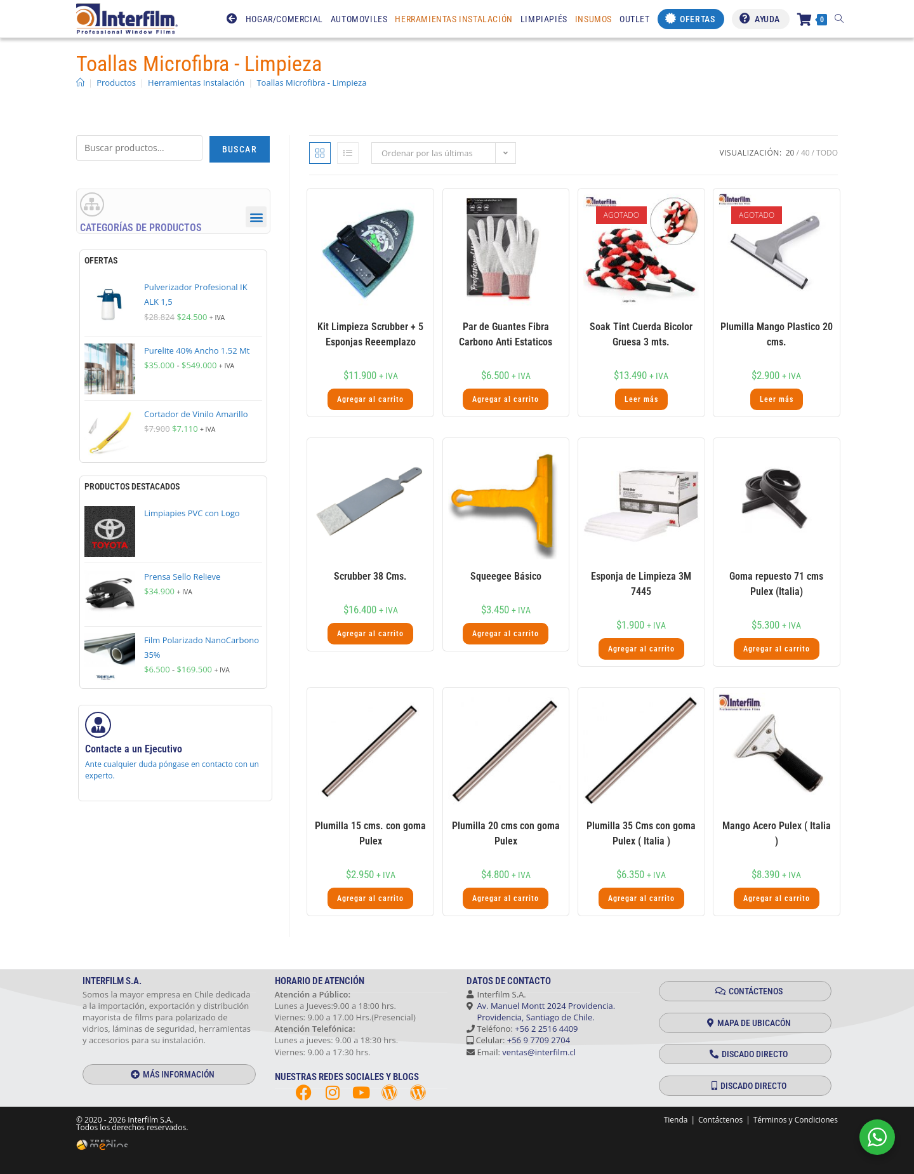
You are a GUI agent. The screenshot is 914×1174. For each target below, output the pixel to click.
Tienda (676, 1119)
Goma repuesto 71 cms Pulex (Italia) (776, 583)
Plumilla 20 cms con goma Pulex (506, 833)
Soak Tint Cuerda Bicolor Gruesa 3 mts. (641, 334)
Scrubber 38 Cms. (370, 576)
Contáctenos (720, 1119)
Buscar (239, 149)
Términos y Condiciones (795, 1119)
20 (790, 152)
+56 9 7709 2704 (538, 1040)
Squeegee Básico (505, 576)
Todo (827, 152)
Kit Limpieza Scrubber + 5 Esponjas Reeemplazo (370, 334)
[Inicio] (80, 82)
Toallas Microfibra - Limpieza (311, 82)
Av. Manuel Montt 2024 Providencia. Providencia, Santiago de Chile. (541, 1011)
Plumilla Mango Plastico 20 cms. (776, 334)
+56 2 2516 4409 (546, 1028)
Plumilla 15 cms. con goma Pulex (370, 833)
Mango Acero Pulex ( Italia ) (776, 833)
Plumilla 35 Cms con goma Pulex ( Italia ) (641, 833)
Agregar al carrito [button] (370, 399)
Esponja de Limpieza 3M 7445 (641, 583)
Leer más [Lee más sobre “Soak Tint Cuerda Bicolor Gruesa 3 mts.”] (641, 399)
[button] (256, 217)
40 (805, 152)
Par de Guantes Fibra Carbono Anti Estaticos (505, 334)
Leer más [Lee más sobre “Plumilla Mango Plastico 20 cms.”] (776, 399)
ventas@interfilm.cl (539, 1052)
